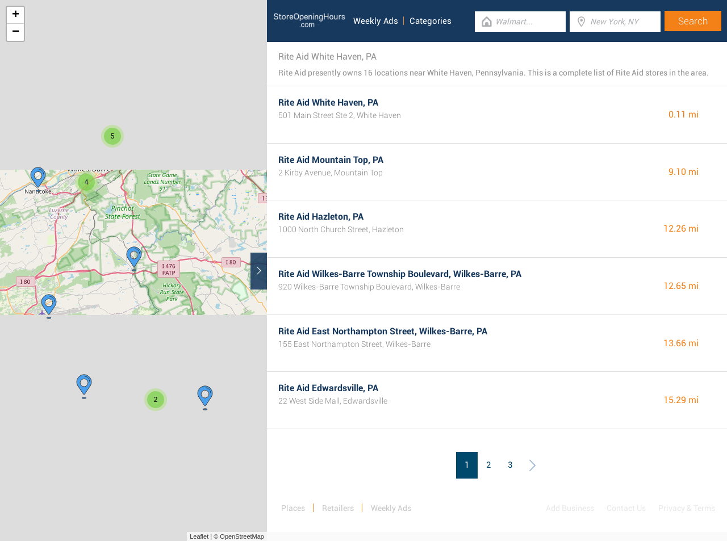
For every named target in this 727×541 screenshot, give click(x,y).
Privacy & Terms (686, 508)
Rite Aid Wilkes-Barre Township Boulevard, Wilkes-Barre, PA (399, 274)
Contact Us (626, 508)
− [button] (15, 32)
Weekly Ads (375, 21)
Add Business (570, 508)
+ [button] (15, 15)
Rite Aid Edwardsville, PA (328, 388)
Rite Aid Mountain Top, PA (330, 159)
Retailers (338, 508)
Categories (431, 21)
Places (293, 508)
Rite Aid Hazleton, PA (321, 216)
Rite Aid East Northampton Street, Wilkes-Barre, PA (382, 331)
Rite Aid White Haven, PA (328, 102)
